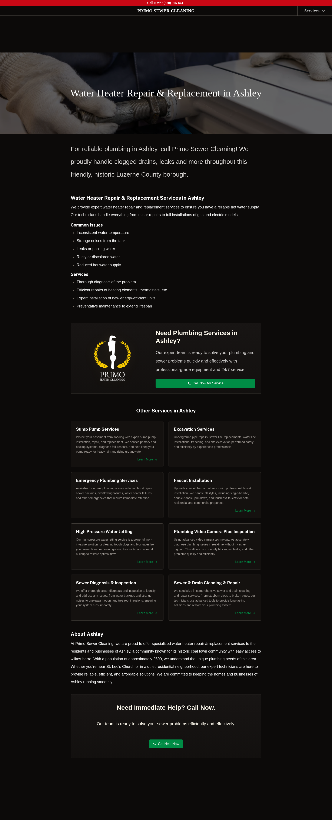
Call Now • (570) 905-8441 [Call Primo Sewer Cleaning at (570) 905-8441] (166, 3)
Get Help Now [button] (166, 746)
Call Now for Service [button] (206, 381)
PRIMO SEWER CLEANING (166, 10)
